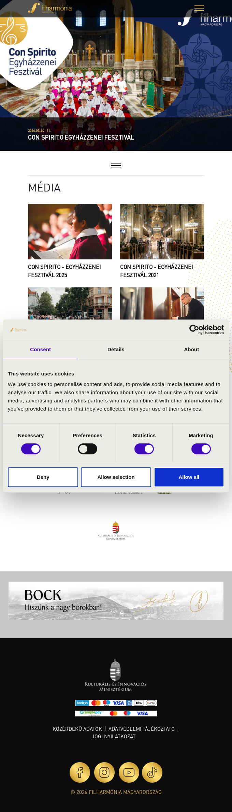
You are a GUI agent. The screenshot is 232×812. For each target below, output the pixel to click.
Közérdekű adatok (77, 728)
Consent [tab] (40, 349)
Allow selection (115, 477)
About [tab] (191, 349)
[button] (199, 9)
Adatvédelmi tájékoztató (141, 728)
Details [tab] (116, 349)
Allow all (188, 477)
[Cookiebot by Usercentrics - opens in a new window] (194, 330)
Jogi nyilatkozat (113, 736)
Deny (43, 477)
